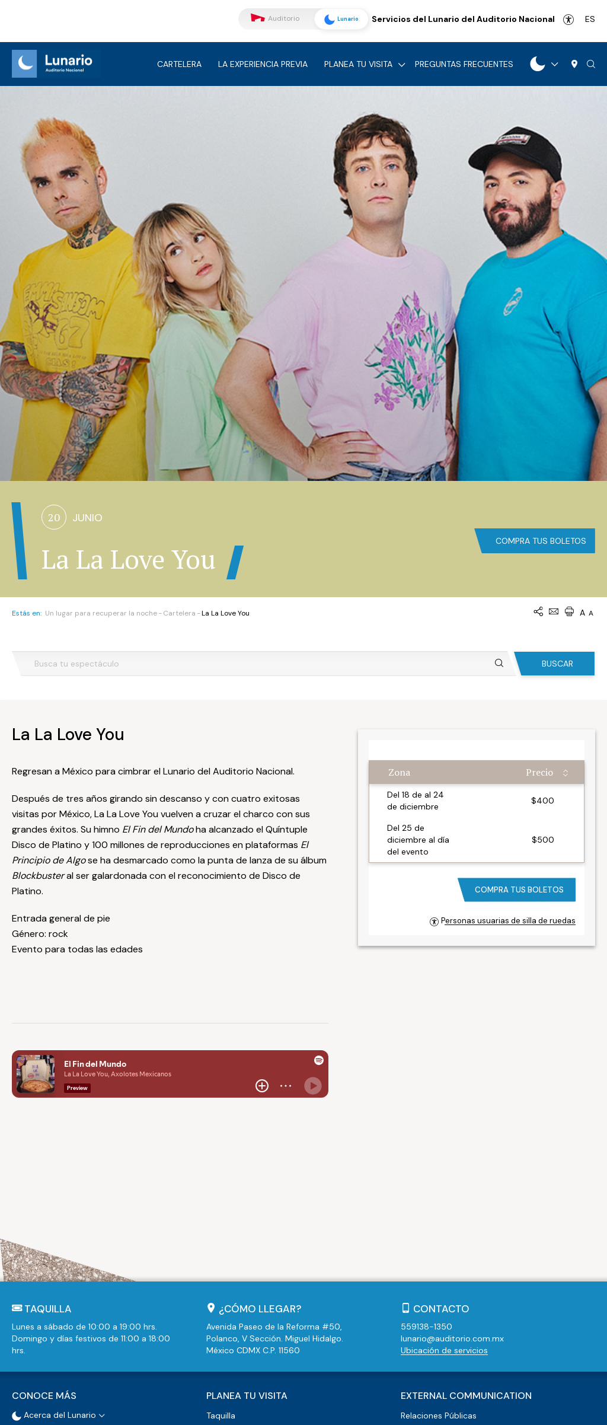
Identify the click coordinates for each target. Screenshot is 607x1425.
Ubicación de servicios (444, 1154)
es (590, 19)
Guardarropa (231, 1248)
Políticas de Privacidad (315, 1410)
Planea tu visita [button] (246, 1200)
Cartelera (179, 64)
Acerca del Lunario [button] (54, 1218)
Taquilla (220, 1218)
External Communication (466, 1200)
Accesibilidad (568, 19)
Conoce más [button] (44, 1200)
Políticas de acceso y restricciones (274, 1263)
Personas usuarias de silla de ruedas (503, 725)
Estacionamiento (239, 1233)
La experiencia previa (263, 64)
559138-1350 (426, 1131)
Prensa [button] (414, 1233)
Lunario (339, 19)
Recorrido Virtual (50, 1233)
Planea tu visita (358, 64)
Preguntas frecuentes (464, 64)
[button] (591, 64)
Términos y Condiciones (219, 1410)
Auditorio (275, 18)
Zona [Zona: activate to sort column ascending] (399, 576)
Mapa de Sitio (394, 1410)
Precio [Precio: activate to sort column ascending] (539, 576)
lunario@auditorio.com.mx (452, 1142)
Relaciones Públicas (439, 1218)
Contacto (441, 1113)
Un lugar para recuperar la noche (101, 417)
